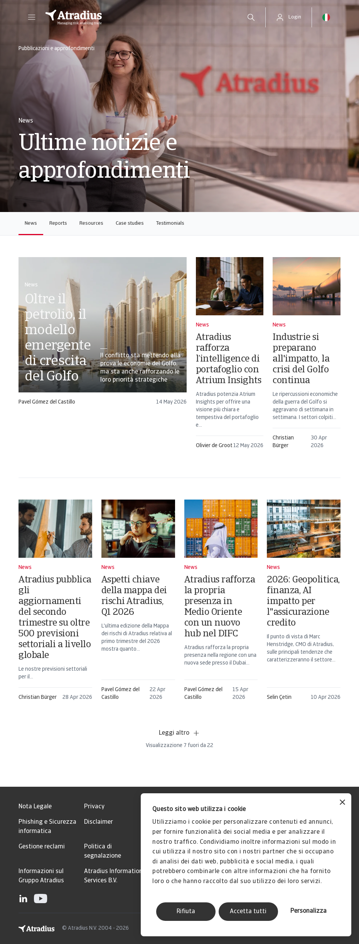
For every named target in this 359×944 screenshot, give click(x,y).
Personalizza (308, 911)
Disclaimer (98, 822)
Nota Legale (35, 807)
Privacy (94, 807)
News (31, 223)
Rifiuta (186, 912)
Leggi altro (179, 733)
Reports (58, 223)
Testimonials (170, 223)
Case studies (130, 223)
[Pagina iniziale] (138, 17)
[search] (251, 17)
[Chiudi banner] (342, 803)
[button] (32, 17)
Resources (91, 223)
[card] (103, 334)
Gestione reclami (42, 847)
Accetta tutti (248, 912)
